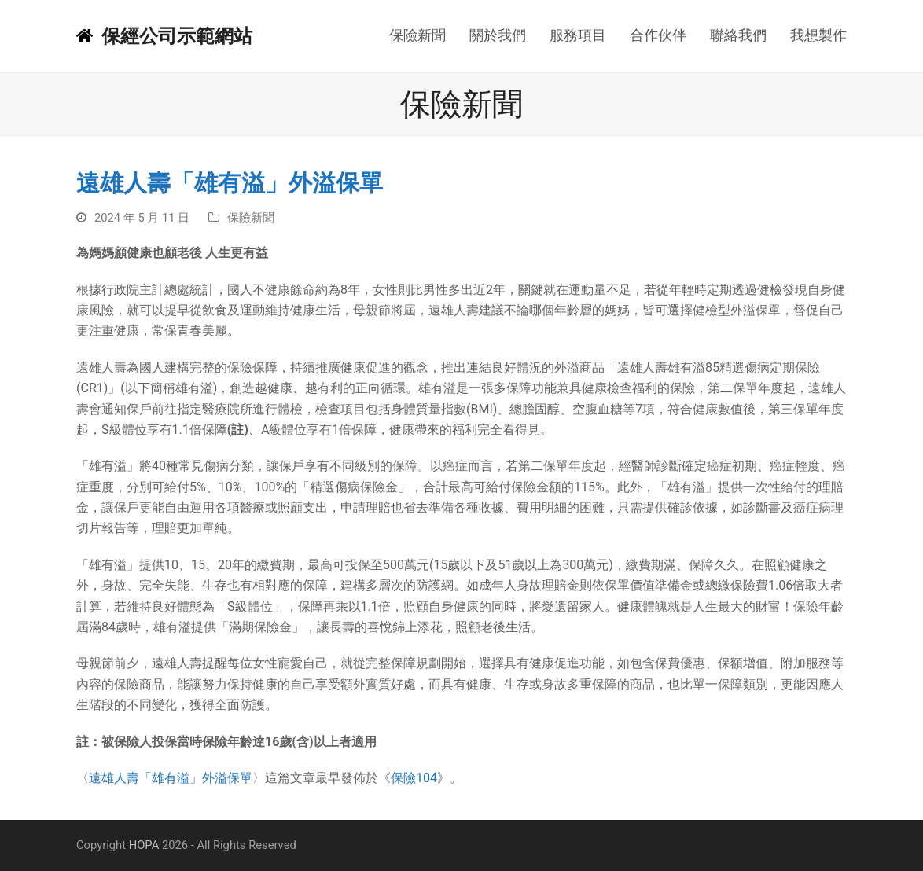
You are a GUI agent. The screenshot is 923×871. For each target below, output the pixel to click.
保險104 (414, 777)
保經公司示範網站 (164, 36)
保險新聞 (250, 218)
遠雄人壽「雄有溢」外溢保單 (170, 777)
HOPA (144, 845)
